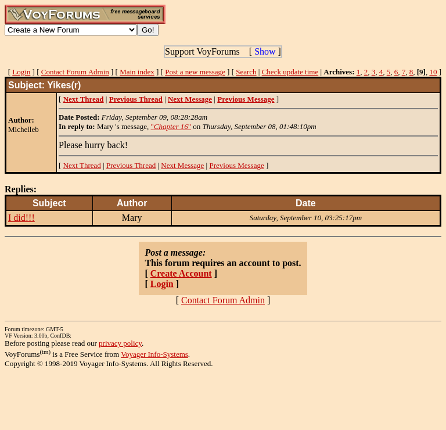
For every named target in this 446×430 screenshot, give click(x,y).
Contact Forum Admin (75, 71)
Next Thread (82, 165)
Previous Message (236, 165)
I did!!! (21, 218)
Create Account (181, 273)
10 (433, 71)
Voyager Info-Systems (154, 354)
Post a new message (195, 71)
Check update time (290, 71)
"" (171, 126)
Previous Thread (131, 165)
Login (21, 71)
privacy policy (120, 343)
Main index (137, 71)
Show (264, 51)
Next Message (182, 165)
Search (246, 71)
